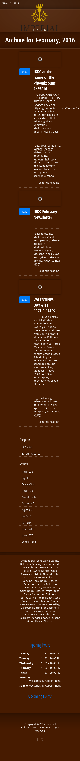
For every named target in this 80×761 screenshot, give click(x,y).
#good (48, 250)
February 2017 (28, 529)
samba (56, 260)
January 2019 (27, 471)
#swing (38, 260)
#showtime (49, 165)
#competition (41, 240)
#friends (39, 152)
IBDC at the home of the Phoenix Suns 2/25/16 (45, 80)
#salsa (37, 165)
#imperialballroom (45, 159)
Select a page (40, 30)
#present (39, 408)
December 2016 (29, 541)
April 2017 (26, 522)
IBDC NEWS (27, 447)
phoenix (45, 172)
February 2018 (28, 484)
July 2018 (26, 478)
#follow (52, 401)
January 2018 (27, 490)
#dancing (39, 243)
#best (50, 237)
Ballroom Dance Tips (31, 453)
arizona (52, 169)
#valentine (52, 411)
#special (51, 408)
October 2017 (28, 503)
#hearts (45, 404)
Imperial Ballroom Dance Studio (38, 725)
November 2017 (29, 497)
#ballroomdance (50, 145)
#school (55, 257)
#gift (36, 404)
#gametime (40, 155)
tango (50, 175)
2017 (42, 724)
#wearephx (40, 169)
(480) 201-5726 (10, 3)
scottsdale (40, 175)
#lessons (39, 253)
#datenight (40, 401)
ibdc (36, 172)
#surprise (39, 411)
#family (48, 149)
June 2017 (26, 516)
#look (48, 253)
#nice (37, 257)
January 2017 (27, 535)
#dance (38, 149)
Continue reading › (49, 182)
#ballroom (40, 237)
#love (37, 162)
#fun (48, 152)
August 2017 (27, 510)
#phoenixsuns (49, 162)
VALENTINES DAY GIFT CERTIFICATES (44, 305)
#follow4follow (42, 247)
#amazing (46, 233)
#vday (46, 260)
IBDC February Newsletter (45, 214)
